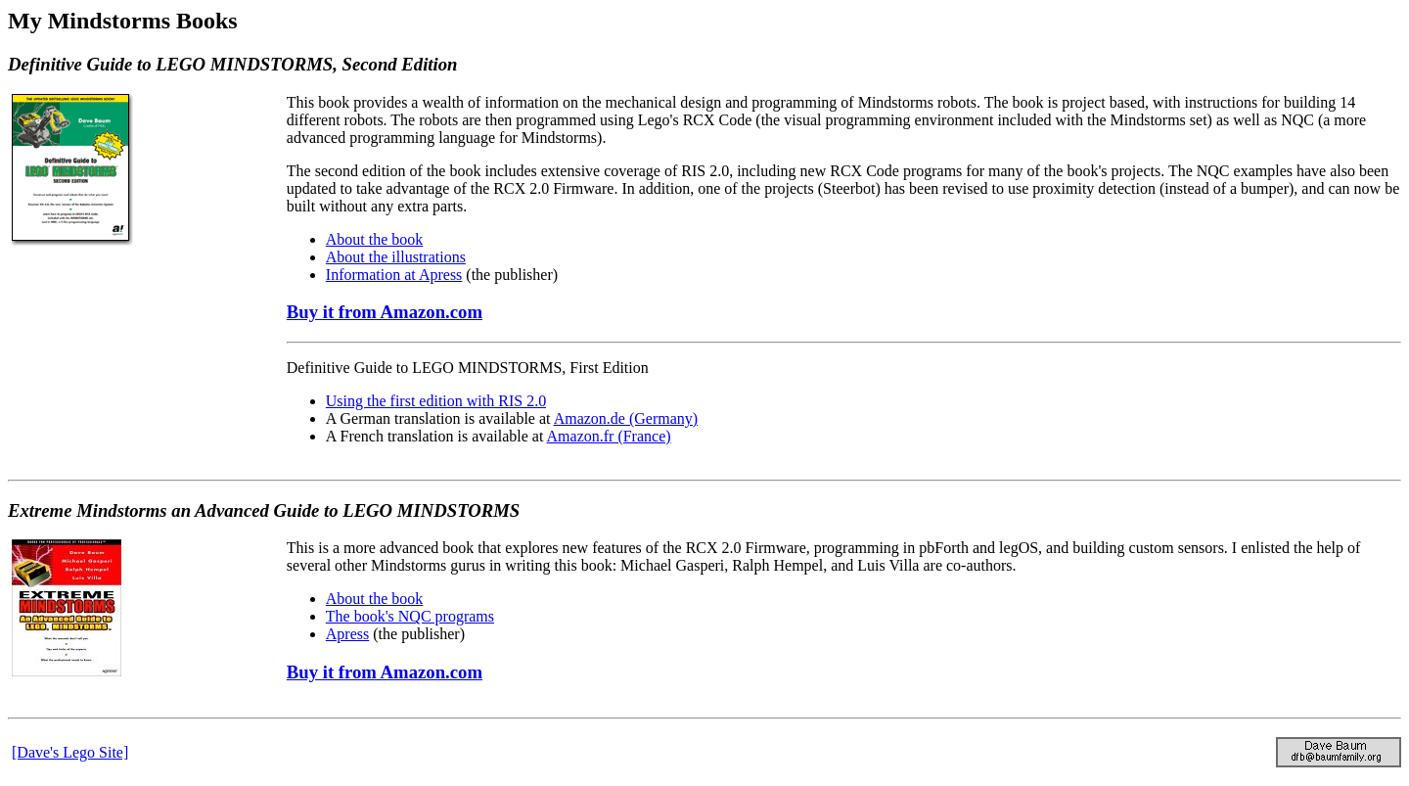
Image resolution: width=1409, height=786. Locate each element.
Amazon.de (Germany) (626, 418)
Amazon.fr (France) (609, 436)
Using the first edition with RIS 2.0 (436, 401)
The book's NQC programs (410, 616)
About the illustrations (396, 257)
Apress (347, 633)
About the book (375, 239)
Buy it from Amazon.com (384, 311)
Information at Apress (394, 274)
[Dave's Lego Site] (70, 752)
